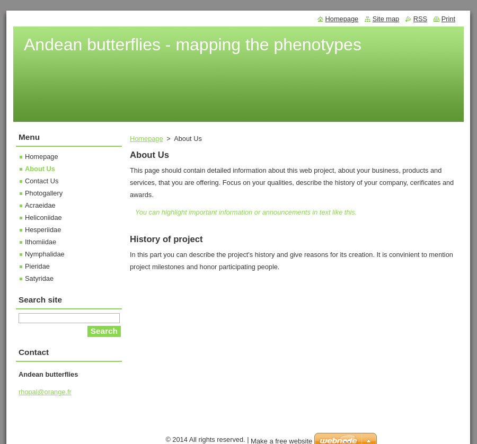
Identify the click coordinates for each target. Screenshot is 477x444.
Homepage (146, 139)
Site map (386, 19)
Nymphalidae (45, 254)
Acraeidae (40, 205)
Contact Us (41, 181)
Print (448, 19)
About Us (40, 169)
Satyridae (39, 278)
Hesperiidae (43, 230)
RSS (420, 19)
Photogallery (44, 193)
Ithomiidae (40, 242)
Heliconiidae (43, 217)
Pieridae (37, 266)
